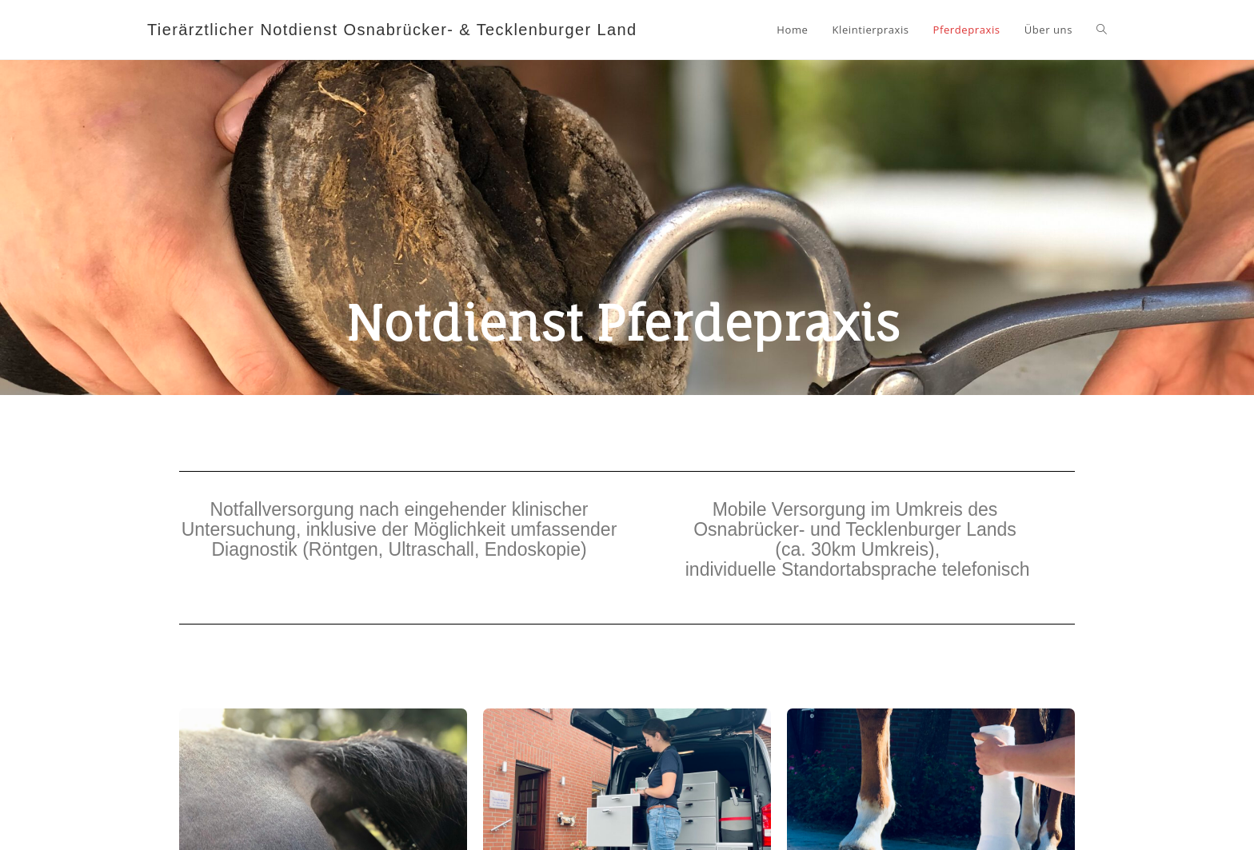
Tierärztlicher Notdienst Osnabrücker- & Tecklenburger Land (392, 29)
